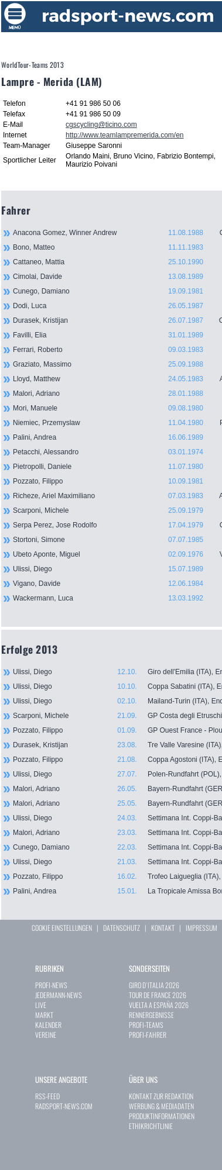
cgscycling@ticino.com (101, 124)
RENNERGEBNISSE (151, 1015)
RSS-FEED (47, 1096)
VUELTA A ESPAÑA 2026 (159, 1005)
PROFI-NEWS (51, 985)
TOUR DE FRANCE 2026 (157, 995)
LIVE (40, 1005)
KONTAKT (163, 928)
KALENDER (48, 1025)
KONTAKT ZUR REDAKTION (161, 1096)
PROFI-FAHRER (147, 1035)
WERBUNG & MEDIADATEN (161, 1106)
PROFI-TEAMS (146, 1025)
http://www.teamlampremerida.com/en (124, 135)
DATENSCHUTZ (121, 928)
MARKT (44, 1015)
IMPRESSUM (201, 928)
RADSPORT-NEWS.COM (64, 1106)
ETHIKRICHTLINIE (151, 1126)
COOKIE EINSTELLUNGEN (62, 928)
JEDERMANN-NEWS (58, 995)
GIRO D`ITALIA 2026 (154, 985)
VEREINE (45, 1035)
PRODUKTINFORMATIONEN (161, 1116)
